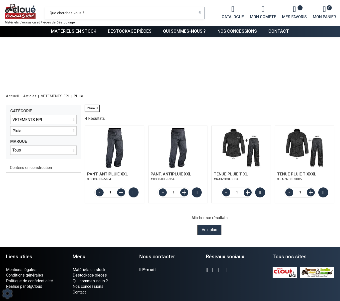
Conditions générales (24, 275)
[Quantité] (110, 192)
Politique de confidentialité (29, 281)
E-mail (147, 270)
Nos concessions (237, 31)
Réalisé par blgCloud (24, 286)
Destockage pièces (130, 31)
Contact (278, 31)
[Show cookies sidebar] (7, 294)
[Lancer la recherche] (199, 13)
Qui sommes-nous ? (184, 31)
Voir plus (209, 229)
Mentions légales (21, 269)
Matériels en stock (73, 31)
